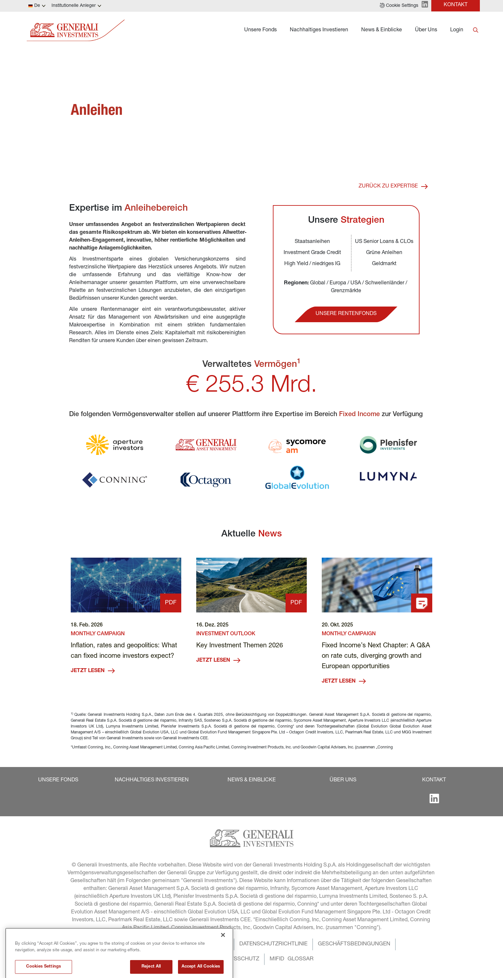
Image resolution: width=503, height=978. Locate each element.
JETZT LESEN (93, 671)
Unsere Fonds (260, 30)
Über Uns (426, 30)
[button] (399, 6)
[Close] (223, 947)
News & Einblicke (381, 30)
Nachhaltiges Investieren (319, 30)
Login (456, 30)
